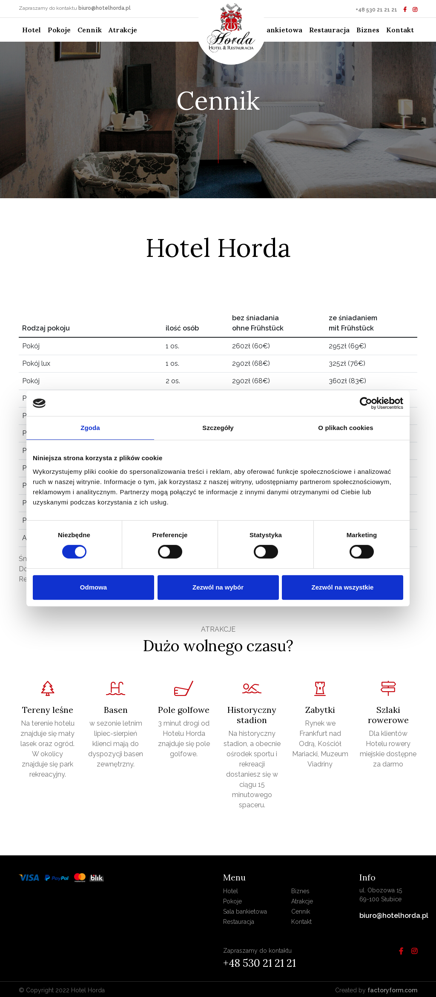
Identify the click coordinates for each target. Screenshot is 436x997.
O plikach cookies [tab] (345, 427)
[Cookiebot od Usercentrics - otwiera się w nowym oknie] (366, 403)
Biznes (367, 30)
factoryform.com (392, 990)
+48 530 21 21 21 (376, 10)
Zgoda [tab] (90, 427)
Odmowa (93, 587)
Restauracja (329, 30)
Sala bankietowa (274, 30)
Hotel (33, 29)
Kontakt (400, 30)
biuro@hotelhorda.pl (104, 8)
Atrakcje (123, 30)
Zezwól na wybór (218, 587)
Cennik (89, 30)
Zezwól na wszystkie (343, 587)
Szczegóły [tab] (217, 427)
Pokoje (59, 30)
